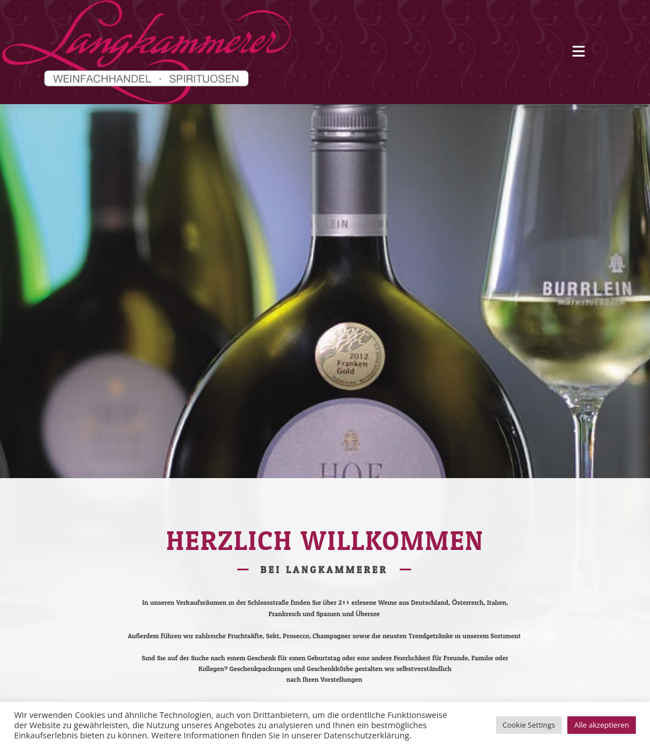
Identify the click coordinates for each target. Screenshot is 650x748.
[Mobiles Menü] (578, 52)
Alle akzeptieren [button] (601, 725)
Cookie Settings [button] (529, 725)
